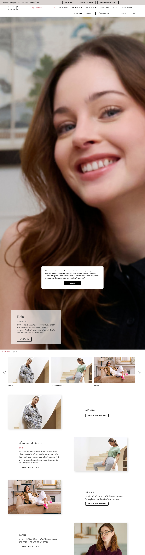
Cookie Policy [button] (90, 275)
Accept (72, 283)
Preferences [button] (80, 278)
